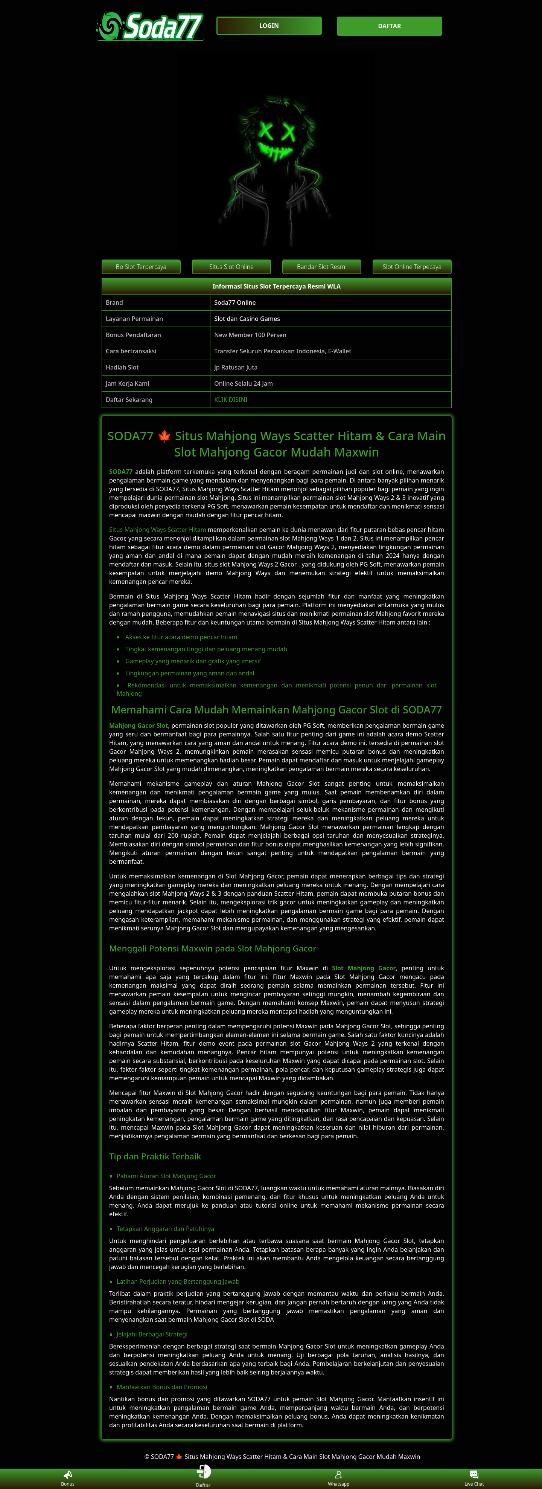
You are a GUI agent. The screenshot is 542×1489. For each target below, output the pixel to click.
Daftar (203, 1478)
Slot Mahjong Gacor (364, 968)
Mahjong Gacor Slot (138, 725)
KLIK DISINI (231, 400)
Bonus (68, 1479)
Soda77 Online (235, 302)
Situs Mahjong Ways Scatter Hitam (157, 529)
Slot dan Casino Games (247, 319)
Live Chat (474, 1479)
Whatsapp (339, 1479)
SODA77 (120, 471)
